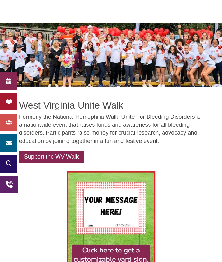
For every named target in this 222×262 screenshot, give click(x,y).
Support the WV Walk (51, 156)
